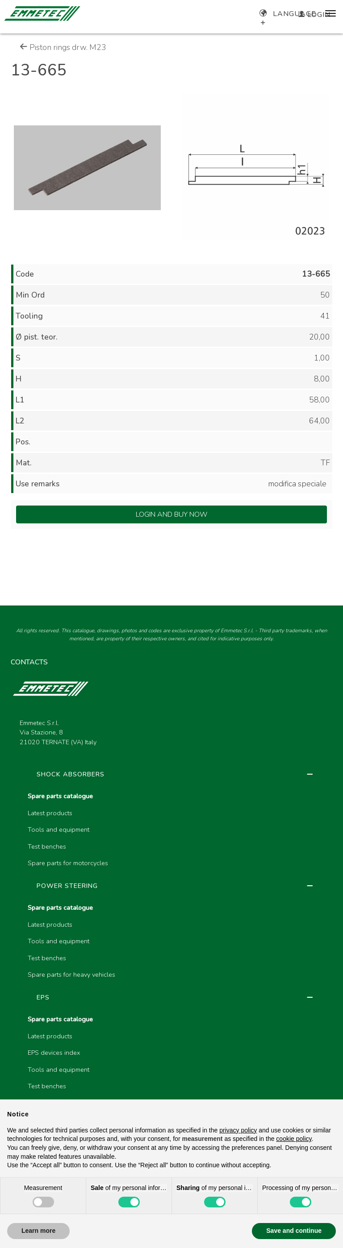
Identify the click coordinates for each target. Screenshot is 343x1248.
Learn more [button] (38, 1230)
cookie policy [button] (293, 1138)
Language (287, 14)
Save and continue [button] (294, 1230)
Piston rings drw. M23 (63, 47)
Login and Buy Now (172, 514)
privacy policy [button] (238, 1130)
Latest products (50, 813)
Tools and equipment (58, 829)
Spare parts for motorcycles (68, 862)
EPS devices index (54, 1052)
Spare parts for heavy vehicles (71, 974)
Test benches (47, 846)
